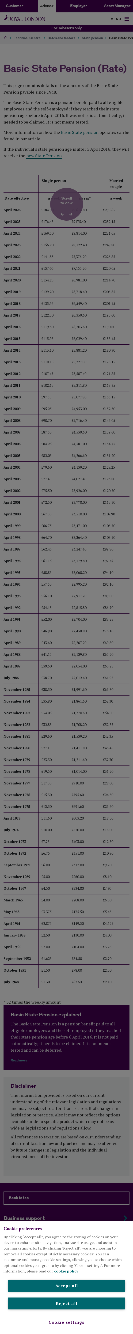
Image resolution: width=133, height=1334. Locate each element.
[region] (66, 1277)
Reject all (66, 1303)
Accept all (66, 1285)
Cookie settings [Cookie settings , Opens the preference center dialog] (66, 1322)
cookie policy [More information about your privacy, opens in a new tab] (66, 1271)
